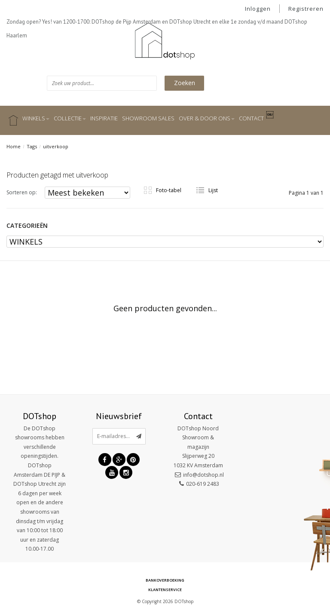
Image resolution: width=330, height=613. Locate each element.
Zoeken (184, 83)
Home (13, 146)
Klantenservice (165, 589)
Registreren (306, 8)
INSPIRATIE (104, 118)
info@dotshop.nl (203, 474)
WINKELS (35, 118)
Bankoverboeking (165, 580)
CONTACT (251, 118)
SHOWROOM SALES (148, 118)
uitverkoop (55, 146)
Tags (32, 146)
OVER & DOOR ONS (207, 118)
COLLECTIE (70, 118)
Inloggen (258, 8)
